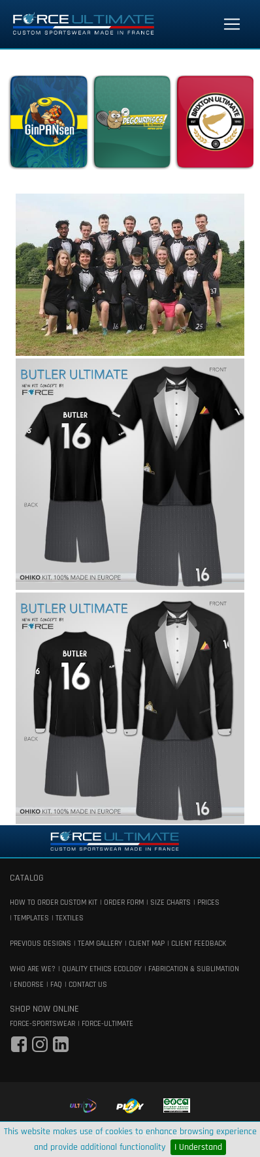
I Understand (198, 1147)
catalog (27, 878)
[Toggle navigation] (232, 24)
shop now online (44, 1009)
